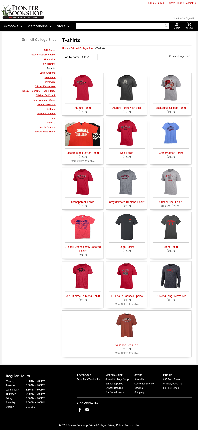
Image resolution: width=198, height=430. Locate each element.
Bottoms (51, 109)
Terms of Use (132, 425)
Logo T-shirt (127, 231)
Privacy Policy (115, 425)
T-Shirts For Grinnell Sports (127, 280)
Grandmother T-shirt (171, 137)
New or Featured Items (43, 54)
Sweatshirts (49, 63)
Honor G (51, 122)
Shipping (139, 392)
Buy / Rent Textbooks (88, 379)
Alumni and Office (46, 104)
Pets (53, 118)
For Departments (114, 392)
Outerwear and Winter (44, 100)
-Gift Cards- (49, 50)
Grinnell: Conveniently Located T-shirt (83, 233)
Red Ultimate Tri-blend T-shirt (83, 280)
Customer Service (144, 383)
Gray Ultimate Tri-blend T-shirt (127, 186)
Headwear (50, 77)
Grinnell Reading (114, 387)
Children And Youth (46, 95)
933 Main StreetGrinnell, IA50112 (172, 381)
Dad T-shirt (127, 137)
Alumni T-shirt (83, 92)
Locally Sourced (47, 127)
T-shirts (51, 68)
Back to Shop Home (45, 131)
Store (61, 26)
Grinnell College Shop (82, 48)
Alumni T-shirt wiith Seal (127, 92)
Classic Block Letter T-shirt (83, 137)
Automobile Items (46, 113)
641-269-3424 (156, 3)
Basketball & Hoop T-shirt (171, 92)
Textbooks (10, 26)
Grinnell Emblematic (45, 86)
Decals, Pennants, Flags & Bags (39, 91)
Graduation (50, 59)
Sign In (177, 28)
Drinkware (50, 82)
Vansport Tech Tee (126, 329)
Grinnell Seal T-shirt (171, 186)
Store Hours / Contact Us (182, 3)
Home (65, 48)
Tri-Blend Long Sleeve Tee (171, 280)
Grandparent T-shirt (83, 186)
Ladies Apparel (48, 72)
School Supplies (114, 383)
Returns (138, 387)
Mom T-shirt (171, 231)
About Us (139, 379)
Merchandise (37, 26)
